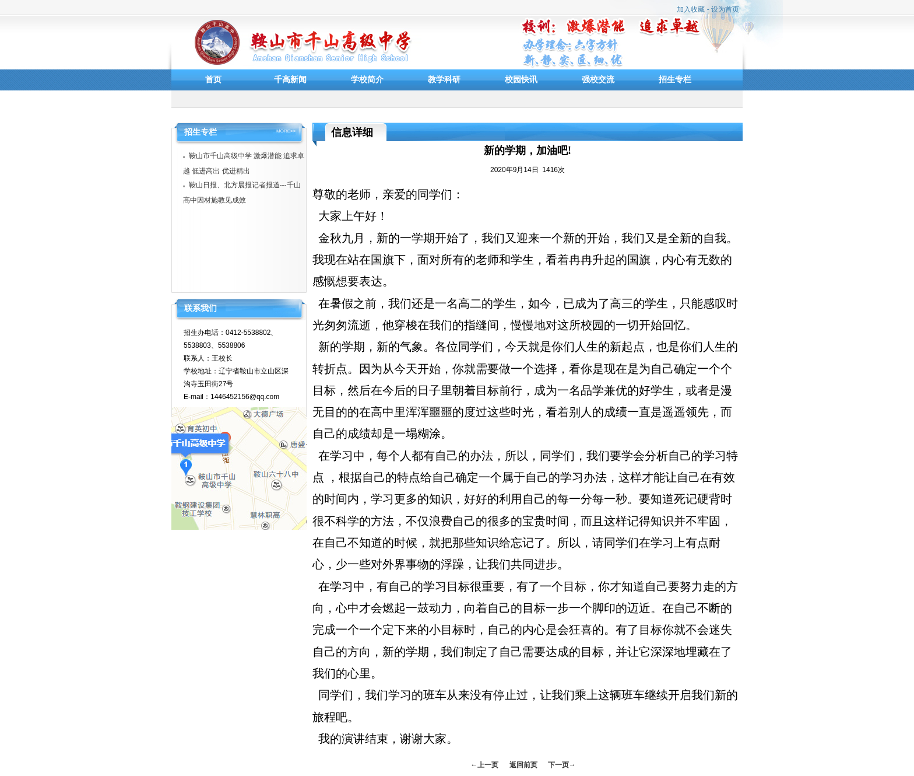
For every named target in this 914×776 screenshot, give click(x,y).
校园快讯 (521, 79)
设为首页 (725, 9)
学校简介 (367, 79)
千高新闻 (290, 79)
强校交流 (598, 79)
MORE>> (286, 131)
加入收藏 (691, 9)
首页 (213, 79)
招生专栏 (675, 79)
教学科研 (444, 79)
